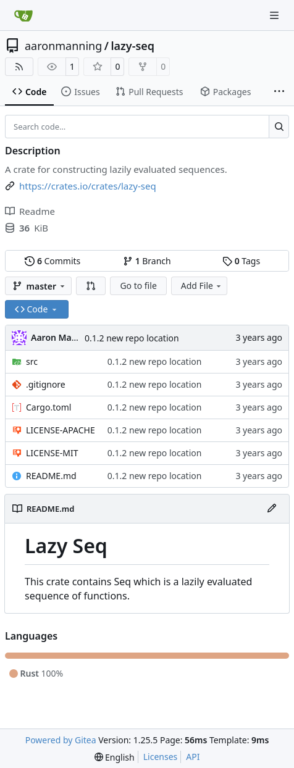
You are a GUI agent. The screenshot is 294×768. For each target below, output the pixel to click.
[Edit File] (272, 508)
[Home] (23, 15)
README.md (51, 476)
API (193, 756)
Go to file (138, 285)
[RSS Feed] (19, 66)
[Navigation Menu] (275, 15)
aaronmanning (63, 46)
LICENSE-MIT (52, 453)
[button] (91, 286)
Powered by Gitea (60, 740)
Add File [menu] (202, 285)
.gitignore (45, 384)
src (32, 361)
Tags (241, 261)
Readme (30, 211)
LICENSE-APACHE (60, 430)
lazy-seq (133, 46)
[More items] (279, 92)
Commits (52, 261)
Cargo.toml (48, 407)
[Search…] (279, 126)
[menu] (114, 757)
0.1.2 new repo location (132, 338)
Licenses (160, 756)
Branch (147, 261)
